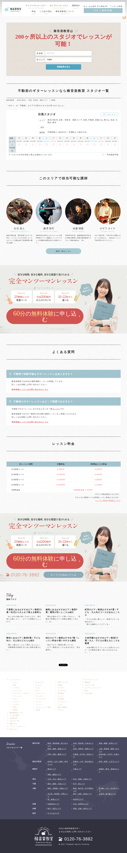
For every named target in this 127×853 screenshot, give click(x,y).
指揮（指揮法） (63, 707)
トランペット (17, 696)
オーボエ (16, 704)
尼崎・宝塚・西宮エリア (82, 808)
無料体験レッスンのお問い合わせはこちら (30, 389)
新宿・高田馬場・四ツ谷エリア (58, 744)
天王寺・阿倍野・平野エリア (58, 795)
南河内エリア (78, 799)
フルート (16, 702)
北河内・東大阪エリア (107, 794)
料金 (86, 691)
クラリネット (62, 702)
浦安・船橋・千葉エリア (57, 784)
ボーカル (38, 685)
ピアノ (15, 682)
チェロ (37, 688)
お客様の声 (13, 718)
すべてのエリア (54, 813)
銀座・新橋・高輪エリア (57, 749)
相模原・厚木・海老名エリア (109, 770)
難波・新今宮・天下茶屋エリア (83, 789)
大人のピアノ (39, 682)
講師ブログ (13, 724)
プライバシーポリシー (17, 726)
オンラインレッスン (92, 679)
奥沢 (54, 122)
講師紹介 (76, 6)
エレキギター (62, 691)
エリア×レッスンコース (93, 688)
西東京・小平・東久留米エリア (83, 763)
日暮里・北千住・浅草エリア (83, 755)
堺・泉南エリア (54, 799)
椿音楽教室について (16, 713)
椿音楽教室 (10, 100)
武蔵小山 (99, 120)
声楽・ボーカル (63, 682)
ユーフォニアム (40, 699)
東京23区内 (21, 100)
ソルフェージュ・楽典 (43, 707)
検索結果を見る (63, 67)
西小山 (107, 120)
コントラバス (17, 691)
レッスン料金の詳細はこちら (108, 500)
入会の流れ (88, 693)
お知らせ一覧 (14, 721)
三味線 (37, 710)
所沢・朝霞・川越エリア (82, 779)
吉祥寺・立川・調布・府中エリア (58, 763)
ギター (37, 691)
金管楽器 (61, 693)
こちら (57, 409)
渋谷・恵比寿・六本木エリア (83, 744)
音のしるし (13, 729)
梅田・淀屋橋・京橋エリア (58, 788)
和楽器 (15, 710)
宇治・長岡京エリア (81, 804)
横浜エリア (52, 769)
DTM (14, 707)
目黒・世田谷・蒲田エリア (38, 100)
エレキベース (39, 693)
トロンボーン (39, 696)
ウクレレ (61, 710)
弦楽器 (60, 685)
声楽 (14, 685)
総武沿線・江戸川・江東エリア (109, 755)
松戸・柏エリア (79, 784)
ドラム (60, 704)
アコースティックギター (21, 693)
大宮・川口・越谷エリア (57, 779)
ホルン (15, 699)
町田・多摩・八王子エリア (109, 761)
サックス (38, 702)
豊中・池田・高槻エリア (82, 794)
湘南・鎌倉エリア (54, 774)
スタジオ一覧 (89, 685)
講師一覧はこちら (63, 251)
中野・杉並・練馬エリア (57, 754)
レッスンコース (15, 679)
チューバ (61, 696)
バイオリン (17, 688)
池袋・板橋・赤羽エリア (108, 743)
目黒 (85, 120)
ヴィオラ (61, 688)
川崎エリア (77, 769)
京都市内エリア (54, 804)
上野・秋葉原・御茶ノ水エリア (109, 750)
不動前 (91, 120)
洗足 (113, 120)
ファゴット (39, 704)
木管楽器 (61, 699)
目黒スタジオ (47, 114)
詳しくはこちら (109, 114)
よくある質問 (14, 715)
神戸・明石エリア (54, 808)
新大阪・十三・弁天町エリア (109, 789)
